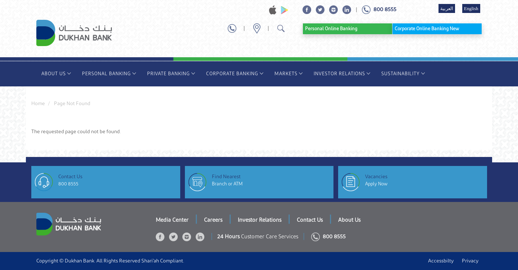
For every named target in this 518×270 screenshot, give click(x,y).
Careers (213, 220)
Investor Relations (342, 73)
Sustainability (403, 73)
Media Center (172, 220)
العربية (446, 8)
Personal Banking (109, 73)
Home (38, 103)
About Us (56, 73)
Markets (288, 73)
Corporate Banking (235, 73)
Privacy (470, 261)
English (471, 8)
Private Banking (171, 73)
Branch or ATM (227, 183)
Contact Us (310, 220)
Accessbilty (441, 261)
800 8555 (68, 183)
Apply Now (376, 183)
